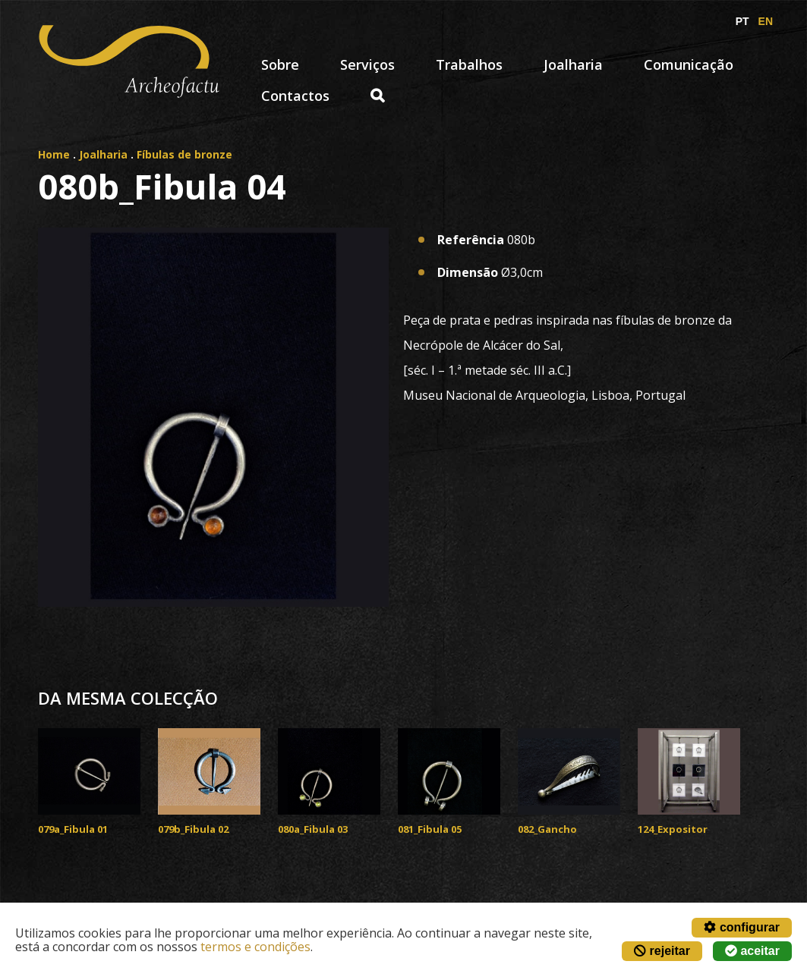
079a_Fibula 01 (73, 829)
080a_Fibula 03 (313, 829)
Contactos (295, 95)
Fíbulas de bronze (184, 154)
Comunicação (688, 64)
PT (742, 21)
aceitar (752, 950)
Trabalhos (469, 64)
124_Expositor (673, 829)
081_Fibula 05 (430, 829)
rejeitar (662, 950)
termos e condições (255, 946)
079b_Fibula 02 (193, 829)
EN (765, 21)
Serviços (367, 64)
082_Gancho (547, 829)
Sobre (280, 64)
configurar (742, 927)
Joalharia (573, 64)
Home (54, 154)
